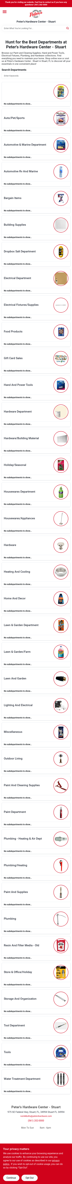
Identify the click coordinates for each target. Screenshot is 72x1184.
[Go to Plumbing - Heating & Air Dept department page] (61, 839)
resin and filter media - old (21, 945)
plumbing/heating (15, 865)
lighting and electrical (18, 705)
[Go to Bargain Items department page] (61, 198)
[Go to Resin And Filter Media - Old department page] (61, 945)
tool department (14, 1025)
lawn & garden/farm (17, 651)
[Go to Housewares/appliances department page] (61, 518)
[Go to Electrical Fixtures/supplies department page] (61, 305)
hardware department (18, 411)
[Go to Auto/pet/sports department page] (61, 118)
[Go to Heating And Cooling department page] (61, 572)
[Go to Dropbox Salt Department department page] (61, 251)
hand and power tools (18, 385)
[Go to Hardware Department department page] (61, 412)
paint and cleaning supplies (22, 785)
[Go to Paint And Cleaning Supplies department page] (61, 785)
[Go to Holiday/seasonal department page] (61, 465)
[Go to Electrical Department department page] (61, 278)
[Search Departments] (36, 76)
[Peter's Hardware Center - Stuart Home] (36, 13)
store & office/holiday (18, 972)
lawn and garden (15, 678)
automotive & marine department (25, 144)
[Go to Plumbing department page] (61, 919)
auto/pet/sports (14, 118)
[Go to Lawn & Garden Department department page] (61, 625)
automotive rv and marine (21, 171)
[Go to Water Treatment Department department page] (61, 1079)
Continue (11, 1177)
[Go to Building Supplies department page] (61, 225)
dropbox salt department (20, 251)
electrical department (17, 278)
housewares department (19, 491)
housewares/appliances (19, 518)
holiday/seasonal (15, 465)
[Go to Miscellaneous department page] (61, 732)
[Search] (68, 28)
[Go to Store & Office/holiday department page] (61, 972)
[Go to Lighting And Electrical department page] (61, 705)
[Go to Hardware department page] (61, 545)
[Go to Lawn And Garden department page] (61, 678)
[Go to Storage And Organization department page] (61, 999)
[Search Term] (36, 28)
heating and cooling (17, 571)
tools (7, 1052)
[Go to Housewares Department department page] (61, 492)
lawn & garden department (21, 625)
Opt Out (30, 1177)
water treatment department (22, 1079)
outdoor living (13, 758)
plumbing (10, 918)
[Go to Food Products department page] (61, 331)
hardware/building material (21, 438)
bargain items (12, 198)
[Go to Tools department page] (61, 1052)
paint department (15, 812)
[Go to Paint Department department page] (61, 812)
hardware (10, 545)
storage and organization (20, 998)
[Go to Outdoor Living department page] (61, 758)
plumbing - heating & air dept (23, 838)
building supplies (15, 224)
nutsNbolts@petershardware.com (36, 1116)
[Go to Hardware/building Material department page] (61, 438)
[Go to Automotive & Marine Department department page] (61, 145)
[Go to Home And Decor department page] (61, 598)
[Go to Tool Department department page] (61, 1025)
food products (13, 331)
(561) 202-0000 (36, 1120)
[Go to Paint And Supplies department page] (61, 892)
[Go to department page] (61, 91)
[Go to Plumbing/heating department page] (61, 865)
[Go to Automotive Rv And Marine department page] (61, 171)
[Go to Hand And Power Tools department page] (61, 385)
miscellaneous (13, 732)
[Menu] (5, 12)
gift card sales (13, 358)
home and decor (15, 598)
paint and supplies (16, 892)
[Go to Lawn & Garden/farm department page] (61, 652)
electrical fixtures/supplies (21, 304)
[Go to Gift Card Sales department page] (61, 358)
